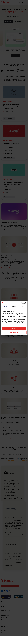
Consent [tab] (5, 306)
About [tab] (23, 306)
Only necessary (14, 332)
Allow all (14, 328)
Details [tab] (14, 306)
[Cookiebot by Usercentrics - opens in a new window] (20, 303)
